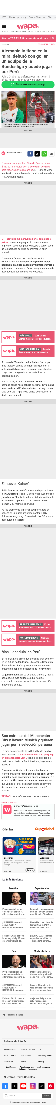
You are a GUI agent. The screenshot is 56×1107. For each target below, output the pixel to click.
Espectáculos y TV (28, 1049)
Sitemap (41, 1061)
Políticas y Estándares (28, 1069)
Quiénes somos (43, 1067)
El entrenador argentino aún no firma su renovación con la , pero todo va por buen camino (26, 166)
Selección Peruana (22, 796)
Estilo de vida (26, 1055)
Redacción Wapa (14, 152)
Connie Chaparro (37, 17)
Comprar (30, 870)
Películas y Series (45, 1055)
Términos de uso (27, 1067)
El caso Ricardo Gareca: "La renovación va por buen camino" (35, 627)
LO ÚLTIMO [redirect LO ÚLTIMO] (5, 31)
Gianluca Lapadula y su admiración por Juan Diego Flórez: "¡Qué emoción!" (35, 641)
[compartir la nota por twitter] (37, 154)
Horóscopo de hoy (17, 17)
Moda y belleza (10, 1055)
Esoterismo (8, 1061)
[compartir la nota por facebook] (30, 154)
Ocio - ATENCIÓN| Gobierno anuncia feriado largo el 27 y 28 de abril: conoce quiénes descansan (26, 38)
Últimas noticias (10, 1049)
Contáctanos (11, 1067)
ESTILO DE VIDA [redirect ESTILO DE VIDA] (40, 31)
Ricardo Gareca (41, 796)
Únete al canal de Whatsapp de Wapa (28, 85)
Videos (23, 1061)
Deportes (5, 45)
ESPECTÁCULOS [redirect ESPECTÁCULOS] (16, 31)
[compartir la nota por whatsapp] (44, 154)
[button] (53, 38)
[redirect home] (28, 29)
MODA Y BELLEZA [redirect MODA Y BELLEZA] (27, 31)
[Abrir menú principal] (4, 26)
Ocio (39, 1049)
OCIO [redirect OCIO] (47, 31)
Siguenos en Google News (51, 153)
